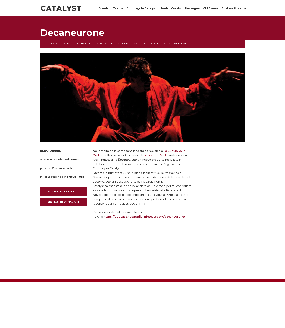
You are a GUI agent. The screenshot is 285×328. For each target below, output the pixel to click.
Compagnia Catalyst (142, 8)
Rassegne (192, 8)
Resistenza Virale (156, 155)
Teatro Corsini (170, 8)
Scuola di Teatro (111, 8)
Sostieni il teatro (234, 8)
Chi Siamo (210, 8)
